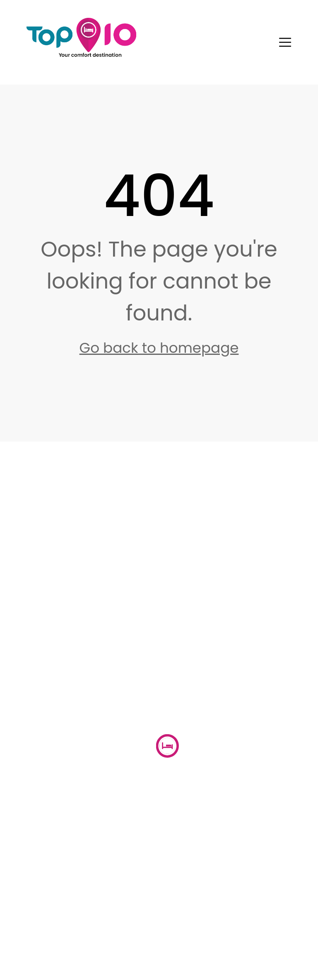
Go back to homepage (159, 348)
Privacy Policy (92, 936)
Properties (193, 810)
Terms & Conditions (203, 936)
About (110, 810)
